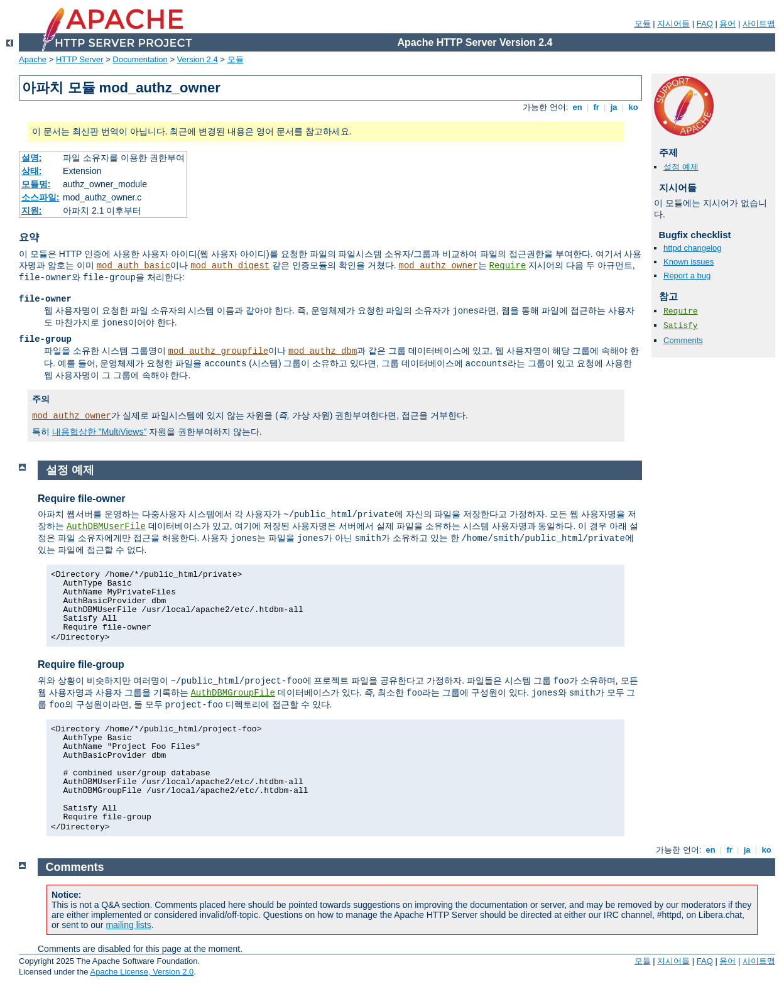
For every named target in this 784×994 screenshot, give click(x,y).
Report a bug (686, 275)
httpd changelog (692, 248)
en (577, 107)
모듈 (642, 23)
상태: (31, 171)
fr (596, 107)
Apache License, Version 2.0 (141, 971)
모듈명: (36, 184)
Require (507, 266)
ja (613, 107)
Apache (32, 59)
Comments (683, 340)
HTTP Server (80, 59)
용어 (727, 23)
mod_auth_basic (134, 266)
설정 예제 (681, 167)
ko (633, 107)
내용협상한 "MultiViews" (99, 432)
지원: (31, 210)
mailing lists (128, 925)
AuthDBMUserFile (106, 527)
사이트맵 (759, 23)
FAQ (705, 23)
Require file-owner (82, 498)
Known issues (688, 261)
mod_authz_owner (438, 266)
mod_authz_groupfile (218, 351)
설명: (31, 158)
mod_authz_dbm (322, 351)
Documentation (139, 59)
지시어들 (673, 23)
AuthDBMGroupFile (232, 693)
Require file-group (81, 664)
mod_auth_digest (230, 266)
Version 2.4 (197, 59)
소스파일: (40, 197)
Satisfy (680, 325)
